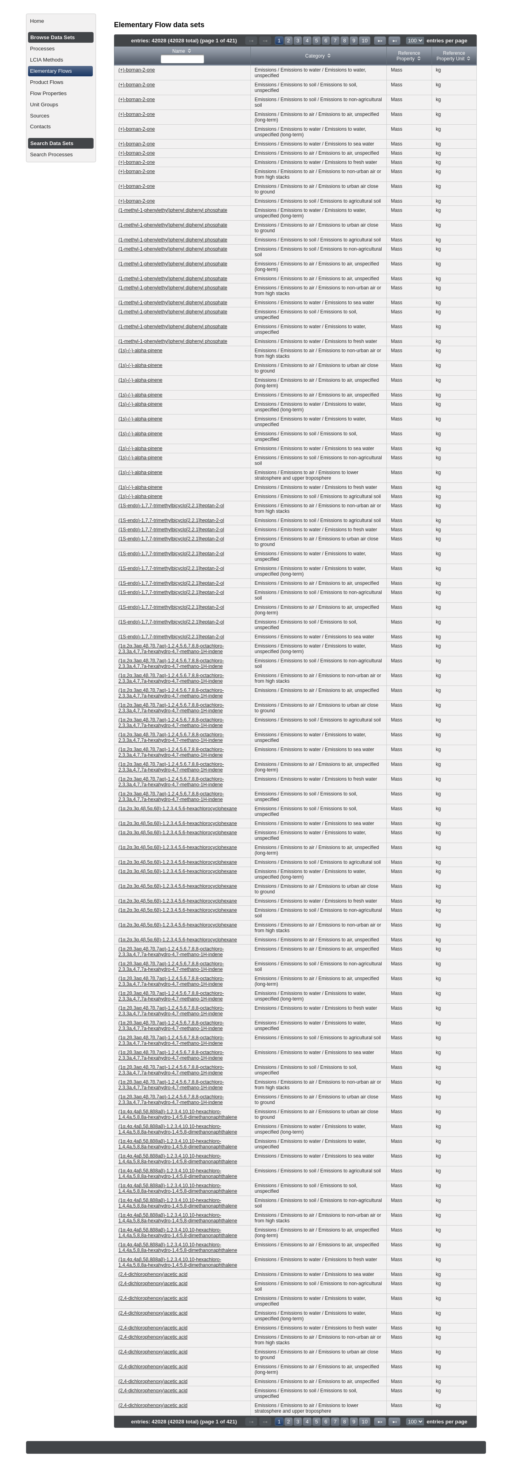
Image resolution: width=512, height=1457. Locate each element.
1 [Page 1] (279, 41)
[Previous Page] (265, 40)
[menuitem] (61, 21)
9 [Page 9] (353, 41)
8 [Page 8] (344, 41)
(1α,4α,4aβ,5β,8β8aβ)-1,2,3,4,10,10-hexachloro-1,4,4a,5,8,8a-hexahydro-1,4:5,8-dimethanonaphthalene (177, 1114)
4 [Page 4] (307, 41)
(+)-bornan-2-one (136, 70)
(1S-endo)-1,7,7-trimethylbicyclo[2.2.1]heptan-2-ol (171, 505)
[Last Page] (394, 40)
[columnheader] (182, 56)
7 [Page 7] (335, 41)
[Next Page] (380, 40)
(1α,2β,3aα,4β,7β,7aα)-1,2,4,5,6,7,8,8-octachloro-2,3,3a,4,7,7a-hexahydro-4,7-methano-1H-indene (171, 951)
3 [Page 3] (297, 41)
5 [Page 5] (316, 41)
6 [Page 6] (325, 41)
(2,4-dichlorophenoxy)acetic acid (153, 1274)
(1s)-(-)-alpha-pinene (140, 350)
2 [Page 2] (288, 41)
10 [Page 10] (365, 41)
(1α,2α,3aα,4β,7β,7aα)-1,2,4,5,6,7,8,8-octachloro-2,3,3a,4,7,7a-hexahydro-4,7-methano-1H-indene (171, 648)
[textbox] (182, 59)
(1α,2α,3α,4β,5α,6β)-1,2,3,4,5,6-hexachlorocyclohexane (177, 808)
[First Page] (251, 40)
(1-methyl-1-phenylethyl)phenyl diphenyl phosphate (172, 210)
